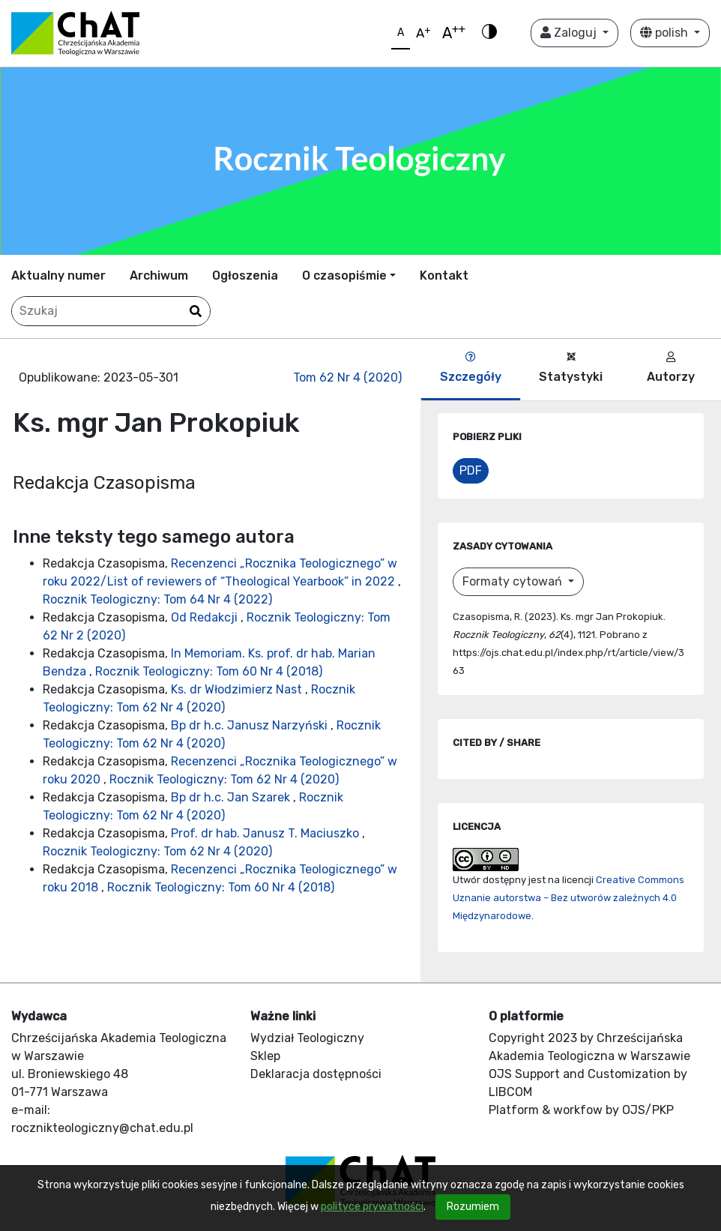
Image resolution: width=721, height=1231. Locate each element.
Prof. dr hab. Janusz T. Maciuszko (266, 833)
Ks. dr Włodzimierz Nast (238, 689)
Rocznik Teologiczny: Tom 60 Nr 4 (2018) (208, 671)
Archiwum (159, 275)
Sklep (265, 1056)
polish (665, 32)
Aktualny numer (58, 275)
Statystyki (571, 368)
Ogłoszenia (245, 275)
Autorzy (671, 368)
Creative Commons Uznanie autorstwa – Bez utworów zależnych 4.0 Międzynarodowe (568, 897)
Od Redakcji (206, 617)
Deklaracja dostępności (315, 1074)
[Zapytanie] (111, 311)
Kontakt (444, 275)
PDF (470, 470)
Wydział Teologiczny (307, 1038)
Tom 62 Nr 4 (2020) (347, 377)
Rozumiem (473, 1206)
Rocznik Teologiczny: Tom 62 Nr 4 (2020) (224, 779)
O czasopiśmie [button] (344, 275)
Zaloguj (570, 32)
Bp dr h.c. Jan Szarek (232, 797)
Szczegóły (470, 368)
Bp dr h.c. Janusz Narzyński (251, 725)
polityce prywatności (372, 1206)
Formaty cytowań (513, 581)
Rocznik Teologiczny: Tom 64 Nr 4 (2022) (157, 599)
